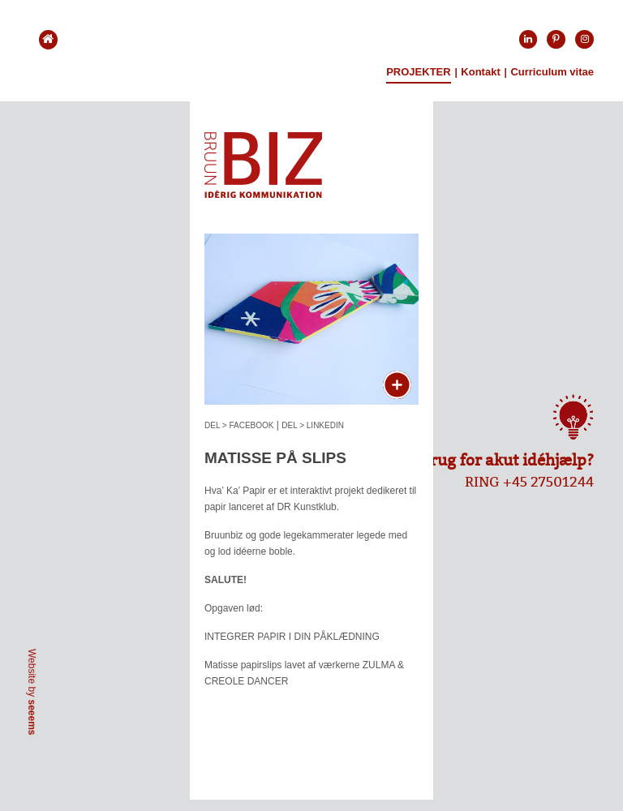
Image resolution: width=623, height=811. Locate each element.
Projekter (418, 72)
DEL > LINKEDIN (312, 425)
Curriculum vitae (552, 72)
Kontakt (480, 72)
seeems (31, 717)
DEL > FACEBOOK (239, 425)
